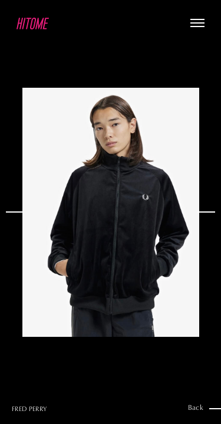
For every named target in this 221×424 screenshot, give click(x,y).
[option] (110, 212)
